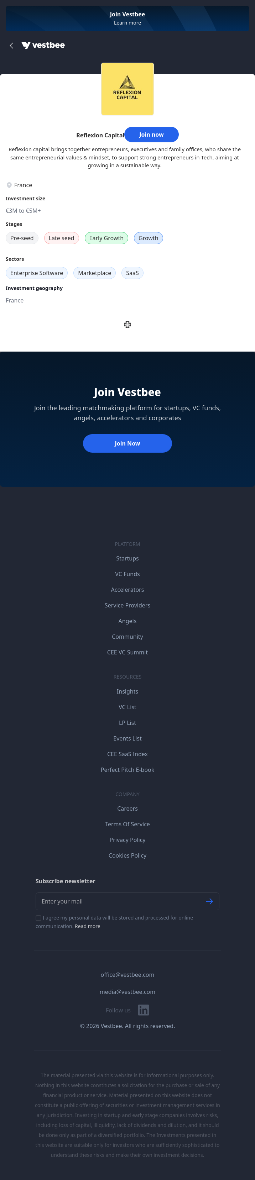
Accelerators (127, 590)
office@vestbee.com (128, 975)
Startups (127, 558)
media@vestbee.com (127, 992)
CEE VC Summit (127, 652)
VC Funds (127, 574)
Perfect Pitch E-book (128, 770)
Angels (128, 621)
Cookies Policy (127, 855)
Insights (127, 691)
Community (127, 637)
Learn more (127, 22)
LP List (127, 723)
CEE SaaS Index (127, 754)
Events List (127, 738)
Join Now (127, 443)
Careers (127, 808)
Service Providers (127, 605)
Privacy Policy (128, 840)
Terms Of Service (127, 824)
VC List (127, 707)
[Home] (43, 45)
